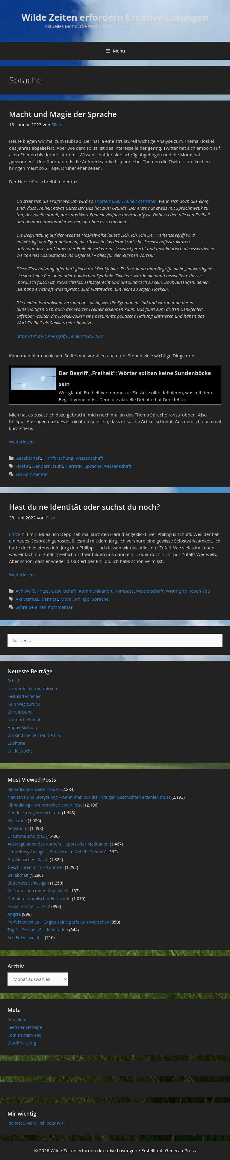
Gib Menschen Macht (28, 859)
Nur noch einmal (23, 720)
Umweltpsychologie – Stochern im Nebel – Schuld (55, 852)
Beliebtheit (17, 875)
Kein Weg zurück (23, 704)
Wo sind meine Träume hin (33, 735)
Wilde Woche (20, 751)
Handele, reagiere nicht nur (34, 813)
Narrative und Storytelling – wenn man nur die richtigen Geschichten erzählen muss (88, 797)
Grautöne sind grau (26, 836)
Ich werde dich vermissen (32, 688)
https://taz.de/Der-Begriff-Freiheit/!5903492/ (60, 336)
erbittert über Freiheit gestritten (125, 201)
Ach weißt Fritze (32, 591)
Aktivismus (27, 599)
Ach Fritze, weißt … (25, 937)
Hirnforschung (58, 458)
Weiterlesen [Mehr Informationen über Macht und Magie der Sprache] (21, 442)
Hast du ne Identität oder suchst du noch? (84, 507)
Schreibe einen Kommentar (44, 607)
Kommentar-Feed (24, 1035)
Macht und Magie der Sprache (63, 114)
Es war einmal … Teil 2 (28, 906)
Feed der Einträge (24, 1027)
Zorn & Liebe (19, 712)
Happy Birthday (22, 727)
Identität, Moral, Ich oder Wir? (36, 1123)
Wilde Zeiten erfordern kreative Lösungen (115, 17)
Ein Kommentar (32, 474)
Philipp (82, 599)
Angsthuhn (18, 828)
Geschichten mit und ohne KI (35, 867)
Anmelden (17, 1019)
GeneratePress (180, 1150)
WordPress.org (21, 1043)
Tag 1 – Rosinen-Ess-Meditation (37, 930)
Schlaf (13, 681)
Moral (66, 599)
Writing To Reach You (188, 591)
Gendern (41, 466)
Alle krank (17, 820)
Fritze (15, 534)
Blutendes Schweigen (28, 883)
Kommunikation (95, 591)
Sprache (93, 466)
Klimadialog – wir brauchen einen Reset (45, 805)
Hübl (58, 466)
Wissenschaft (89, 458)
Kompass (124, 591)
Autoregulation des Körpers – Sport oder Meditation (58, 844)
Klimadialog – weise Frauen (33, 789)
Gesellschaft (28, 458)
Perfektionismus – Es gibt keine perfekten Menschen (58, 922)
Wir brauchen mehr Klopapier (36, 891)
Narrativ (73, 466)
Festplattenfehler (24, 696)
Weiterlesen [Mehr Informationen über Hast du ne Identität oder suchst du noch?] (21, 575)
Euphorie (16, 743)
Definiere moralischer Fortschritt (39, 898)
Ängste (14, 914)
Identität (49, 599)
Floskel (23, 466)
